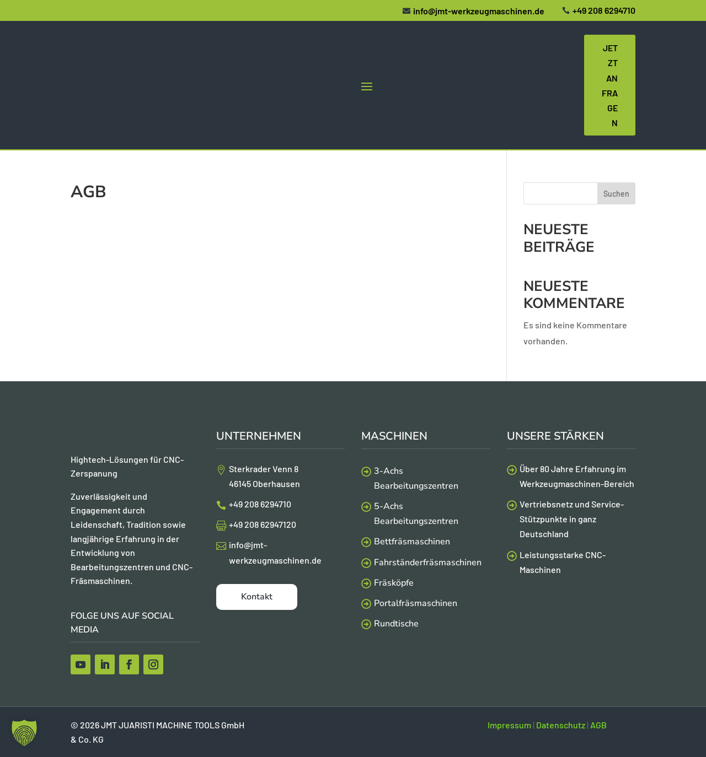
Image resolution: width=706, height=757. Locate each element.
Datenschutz (560, 725)
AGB (598, 725)
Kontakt (256, 597)
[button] (24, 733)
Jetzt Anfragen (610, 85)
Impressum (509, 725)
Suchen (616, 193)
